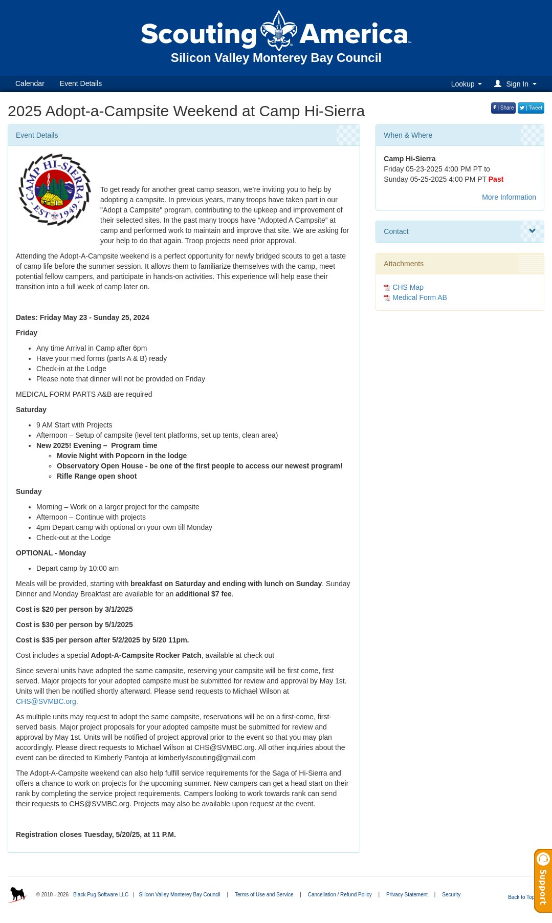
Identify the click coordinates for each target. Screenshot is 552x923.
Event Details (81, 83)
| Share (503, 108)
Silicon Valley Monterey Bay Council (179, 894)
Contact (460, 231)
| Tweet (531, 108)
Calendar (30, 83)
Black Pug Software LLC (100, 894)
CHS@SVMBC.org (46, 701)
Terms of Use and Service (264, 894)
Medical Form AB (419, 297)
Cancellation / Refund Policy (340, 894)
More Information (509, 197)
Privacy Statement (407, 894)
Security (451, 894)
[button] (517, 84)
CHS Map (408, 287)
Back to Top (524, 897)
